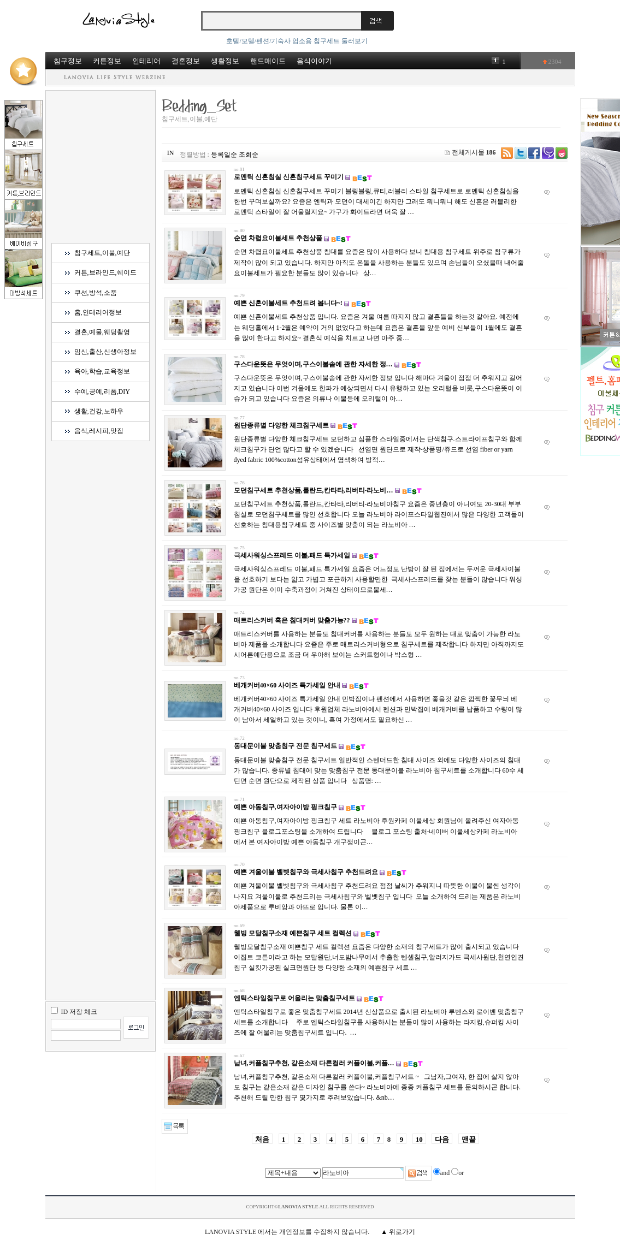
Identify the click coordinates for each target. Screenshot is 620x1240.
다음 (442, 1139)
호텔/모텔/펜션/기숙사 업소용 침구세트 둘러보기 (297, 41)
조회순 (248, 154)
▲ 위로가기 (398, 1232)
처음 (262, 1139)
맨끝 (469, 1139)
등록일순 (224, 154)
